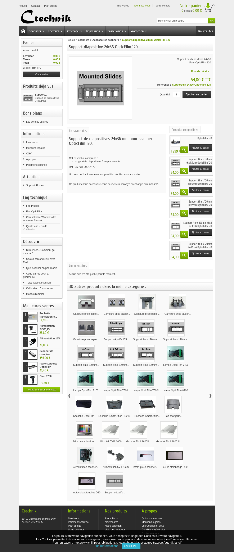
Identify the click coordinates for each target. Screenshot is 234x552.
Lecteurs (55, 31)
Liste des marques (115, 529)
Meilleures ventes (38, 306)
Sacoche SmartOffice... (147, 416)
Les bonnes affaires (37, 121)
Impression (94, 31)
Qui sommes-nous (152, 518)
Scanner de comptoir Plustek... (46, 354)
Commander (41, 74)
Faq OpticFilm (34, 211)
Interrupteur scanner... (145, 467)
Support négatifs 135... (116, 339)
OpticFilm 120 (204, 138)
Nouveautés (205, 31)
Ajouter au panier (200, 147)
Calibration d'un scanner (39, 288)
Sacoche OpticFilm (83, 416)
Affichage (74, 31)
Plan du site (74, 525)
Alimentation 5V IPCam (116, 467)
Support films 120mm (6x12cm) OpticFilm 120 (200, 245)
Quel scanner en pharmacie (41, 268)
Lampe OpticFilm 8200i (175, 390)
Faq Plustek (32, 205)
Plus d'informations (107, 546)
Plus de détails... (201, 71)
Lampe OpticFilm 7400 (176, 364)
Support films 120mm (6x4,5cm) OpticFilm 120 (199, 161)
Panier (28, 42)
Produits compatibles (185, 130)
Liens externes (76, 529)
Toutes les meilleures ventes (41, 389)
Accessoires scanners (105, 40)
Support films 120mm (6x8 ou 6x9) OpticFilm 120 (197, 224)
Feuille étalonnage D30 (174, 467)
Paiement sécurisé (36, 164)
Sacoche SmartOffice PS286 (114, 416)
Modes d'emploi (35, 294)
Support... (41, 94)
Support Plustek (35, 185)
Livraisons (31, 142)
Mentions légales (35, 147)
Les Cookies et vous (153, 525)
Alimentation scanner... (86, 467)
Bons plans (32, 113)
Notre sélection (113, 525)
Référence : (164, 84)
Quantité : (165, 94)
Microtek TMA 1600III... (139, 441)
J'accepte (131, 546)
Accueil (71, 40)
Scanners (37, 31)
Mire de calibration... (84, 441)
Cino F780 (45, 376)
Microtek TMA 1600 (111, 441)
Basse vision (117, 31)
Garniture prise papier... (86, 313)
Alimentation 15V (50, 338)
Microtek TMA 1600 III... (169, 441)
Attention (31, 177)
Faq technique (35, 197)
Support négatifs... (115, 492)
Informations (34, 133)
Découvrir (31, 241)
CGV (29, 153)
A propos (31, 159)
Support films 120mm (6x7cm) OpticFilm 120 (200, 203)
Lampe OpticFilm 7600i (145, 390)
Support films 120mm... (146, 339)
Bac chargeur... (173, 416)
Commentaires (78, 266)
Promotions (111, 518)
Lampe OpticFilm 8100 (86, 390)
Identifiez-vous (142, 5)
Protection (139, 31)
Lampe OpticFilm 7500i (115, 390)
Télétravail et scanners (38, 282)
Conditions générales (153, 529)
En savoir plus (78, 131)
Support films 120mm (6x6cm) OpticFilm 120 (200, 182)
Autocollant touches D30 (86, 492)
